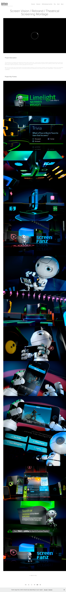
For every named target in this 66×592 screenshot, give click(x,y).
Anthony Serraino (4, 4)
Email (58, 4)
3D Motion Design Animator (7, 6)
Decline (50, 590)
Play (55, 4)
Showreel (38, 4)
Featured (33, 4)
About (62, 4)
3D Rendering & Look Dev (47, 4)
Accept (46, 590)
